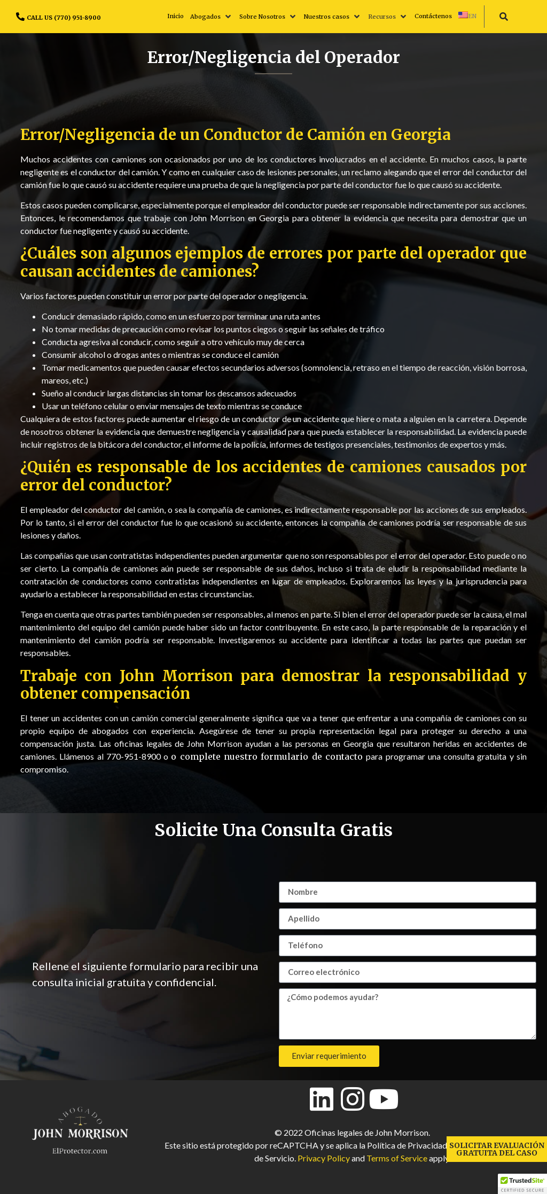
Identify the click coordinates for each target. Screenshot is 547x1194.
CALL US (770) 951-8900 (64, 17)
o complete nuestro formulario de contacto (268, 756)
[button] (211, 16)
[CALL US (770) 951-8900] (20, 16)
